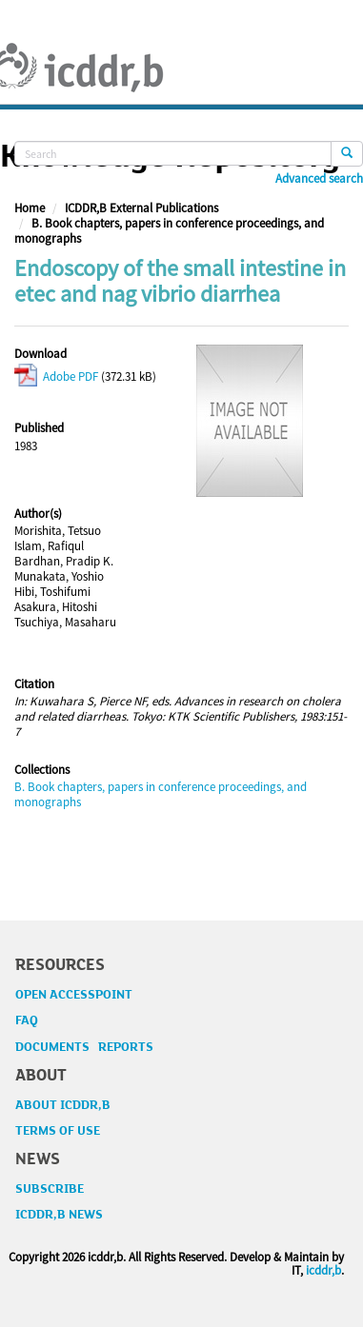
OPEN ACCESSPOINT (73, 994)
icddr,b (323, 1270)
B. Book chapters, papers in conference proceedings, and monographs (169, 231)
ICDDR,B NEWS (59, 1214)
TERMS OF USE (57, 1131)
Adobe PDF (56, 376)
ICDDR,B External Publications (141, 208)
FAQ (26, 1020)
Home (29, 208)
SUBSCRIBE (49, 1189)
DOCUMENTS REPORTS (84, 1047)
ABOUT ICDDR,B (63, 1105)
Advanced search (319, 179)
